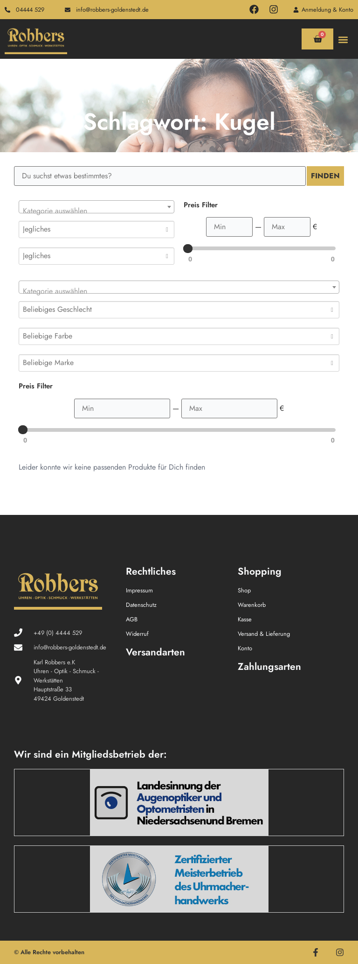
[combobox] (96, 206)
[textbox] (96, 211)
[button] (343, 39)
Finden (325, 175)
